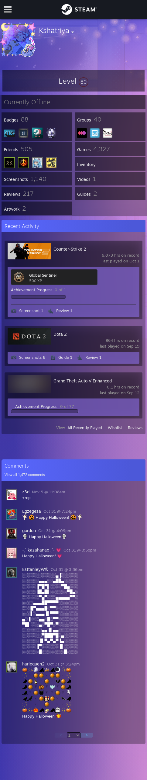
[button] (73, 81)
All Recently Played (84, 427)
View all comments (25, 475)
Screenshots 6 (32, 357)
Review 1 (64, 310)
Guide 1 (65, 357)
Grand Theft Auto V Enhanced (82, 380)
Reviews (135, 427)
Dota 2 (60, 334)
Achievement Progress (31, 289)
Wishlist (115, 427)
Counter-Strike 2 (69, 249)
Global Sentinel (42, 275)
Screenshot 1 (31, 310)
